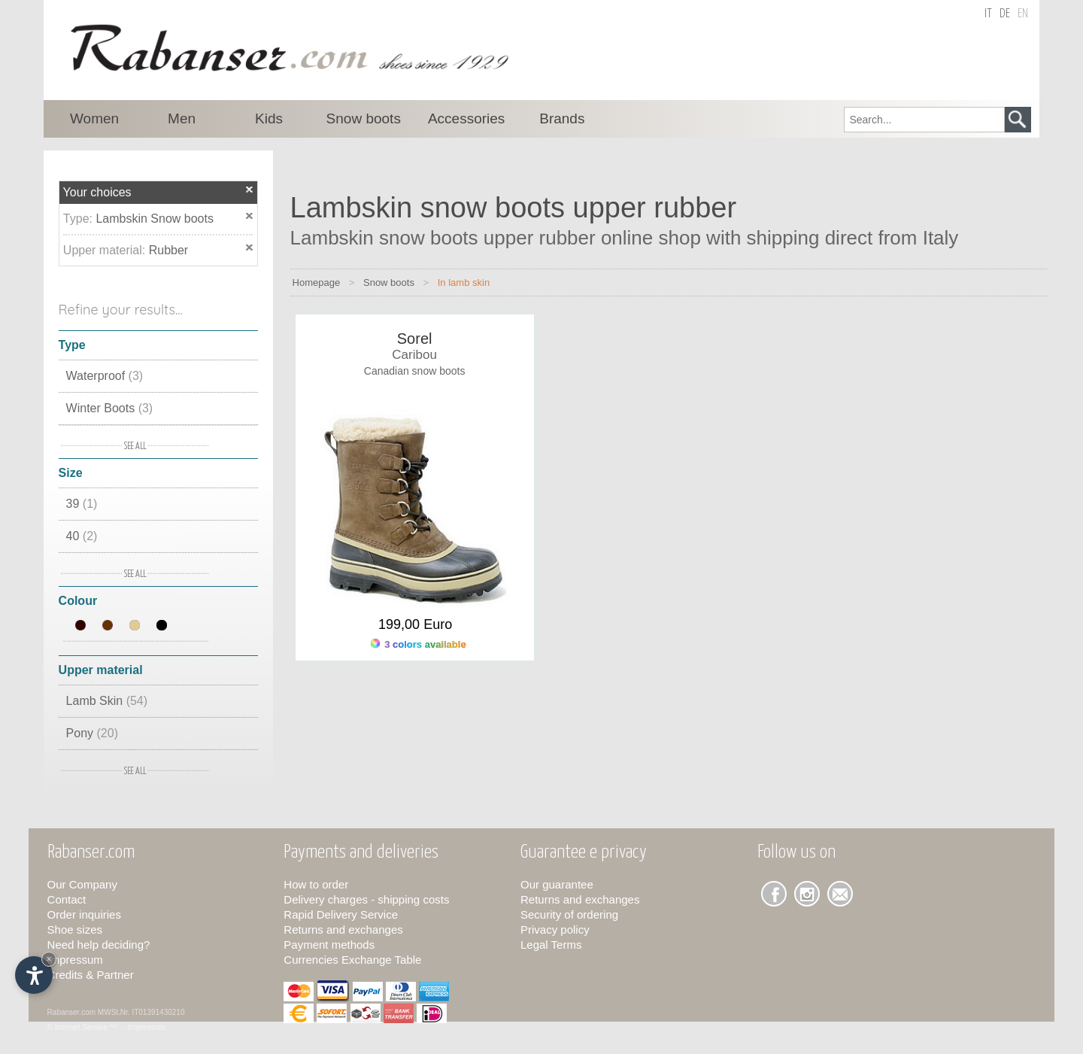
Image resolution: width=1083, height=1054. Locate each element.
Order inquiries (84, 914)
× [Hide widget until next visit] (49, 958)
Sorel (414, 338)
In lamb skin (464, 282)
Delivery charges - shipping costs (366, 899)
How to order (316, 884)
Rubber (168, 250)
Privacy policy (555, 929)
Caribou (414, 355)
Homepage (317, 282)
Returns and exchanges (343, 929)
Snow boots (388, 282)
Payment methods (329, 944)
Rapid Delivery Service (341, 914)
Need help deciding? (98, 944)
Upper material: (106, 250)
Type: (79, 218)
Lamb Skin (107, 700)
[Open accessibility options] (34, 975)
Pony (92, 733)
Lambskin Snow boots (155, 218)
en (1023, 14)
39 (82, 503)
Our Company (82, 884)
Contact (66, 899)
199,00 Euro (415, 624)
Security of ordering (569, 914)
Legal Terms (550, 944)
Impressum (75, 959)
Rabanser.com (71, 1012)
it (988, 14)
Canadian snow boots (415, 371)
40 (82, 536)
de (1005, 14)
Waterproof (105, 375)
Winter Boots (109, 408)
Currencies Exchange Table (352, 959)
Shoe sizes (74, 929)
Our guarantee (556, 884)
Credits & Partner (90, 974)
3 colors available (418, 644)
